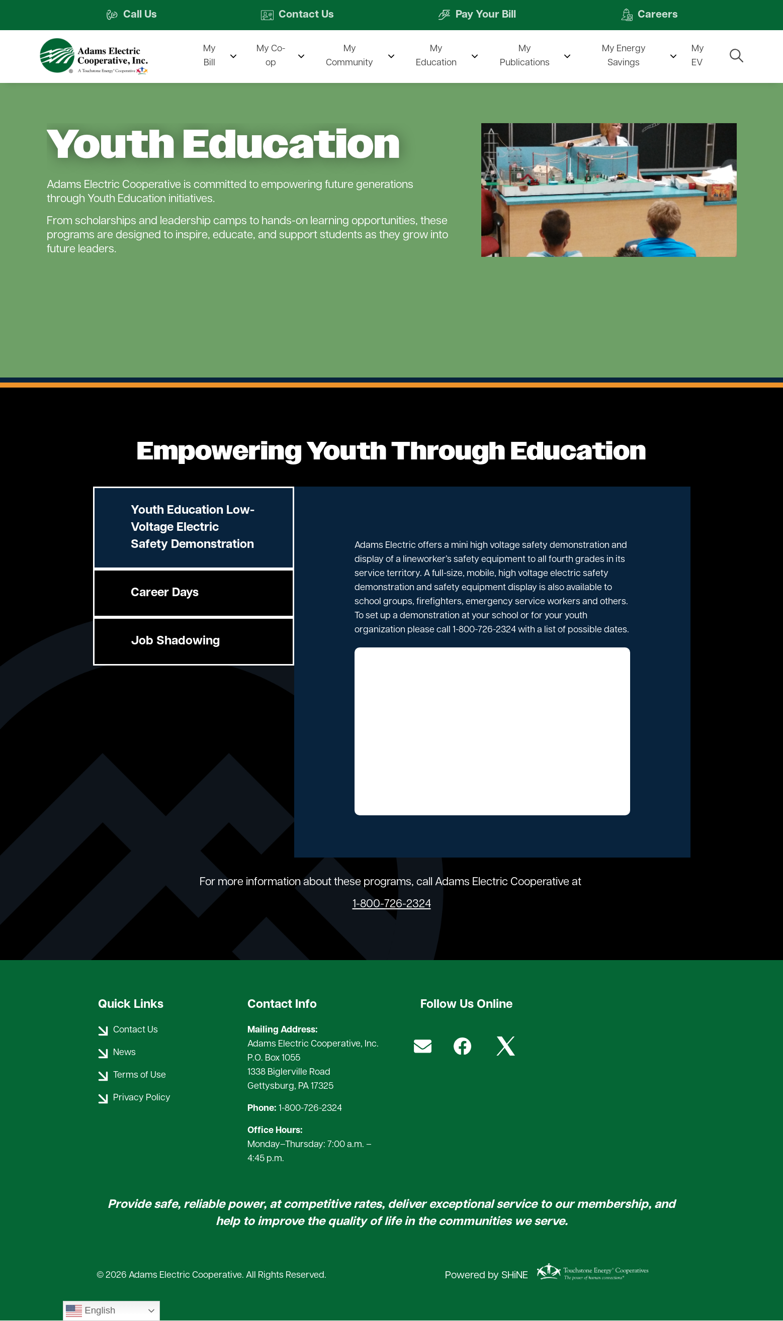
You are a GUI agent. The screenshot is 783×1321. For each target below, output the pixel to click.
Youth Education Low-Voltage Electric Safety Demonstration (192, 528)
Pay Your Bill (477, 15)
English (90, 1311)
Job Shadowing (175, 641)
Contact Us (296, 15)
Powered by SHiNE (486, 1276)
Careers (650, 15)
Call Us (130, 15)
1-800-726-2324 (392, 904)
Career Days (165, 593)
